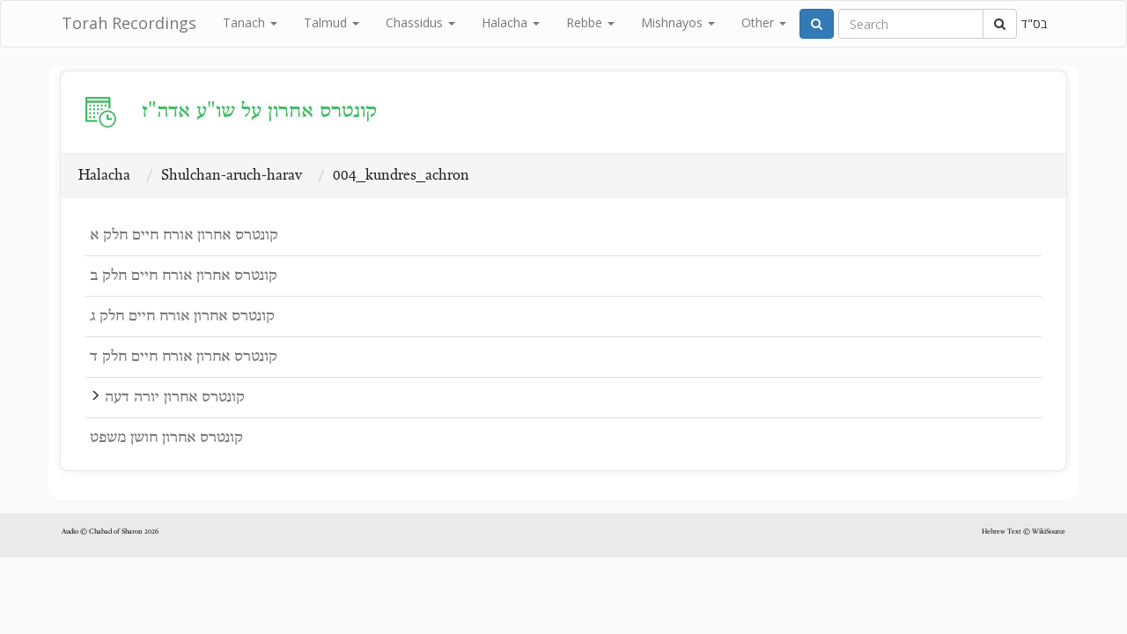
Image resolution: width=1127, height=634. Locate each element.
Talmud (331, 22)
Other (763, 22)
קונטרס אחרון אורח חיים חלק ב (183, 276)
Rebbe (590, 22)
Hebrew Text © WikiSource (1023, 531)
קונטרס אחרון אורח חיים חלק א (184, 235)
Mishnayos (678, 22)
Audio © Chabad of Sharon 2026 (110, 531)
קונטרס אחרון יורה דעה (175, 397)
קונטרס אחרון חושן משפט (166, 438)
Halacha (511, 22)
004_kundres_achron (401, 175)
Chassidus (420, 22)
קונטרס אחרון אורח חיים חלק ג (182, 316)
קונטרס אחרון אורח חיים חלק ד (183, 357)
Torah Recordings (129, 22)
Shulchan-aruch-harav (231, 175)
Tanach (250, 22)
